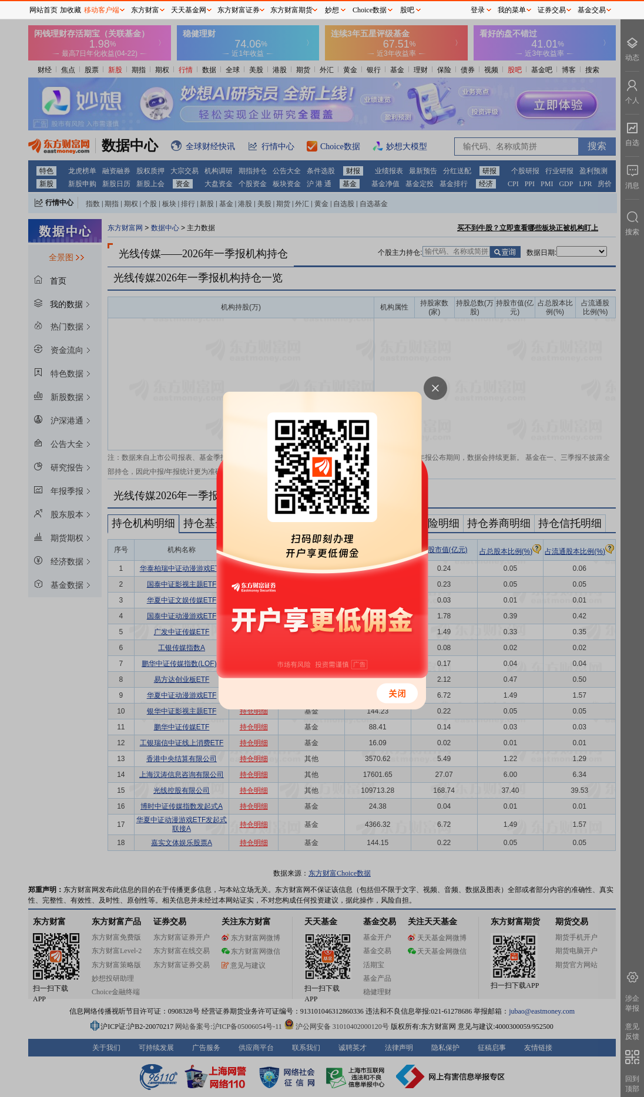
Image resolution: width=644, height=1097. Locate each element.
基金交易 (592, 10)
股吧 (407, 10)
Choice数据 (370, 10)
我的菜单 (512, 10)
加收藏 (70, 10)
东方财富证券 (238, 10)
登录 (478, 10)
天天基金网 (188, 10)
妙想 (332, 10)
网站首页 (43, 10)
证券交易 (552, 10)
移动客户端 (101, 10)
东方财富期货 (291, 10)
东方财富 (145, 10)
